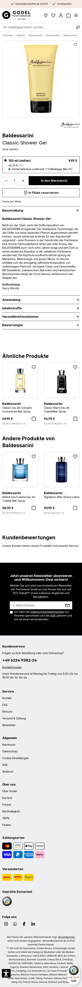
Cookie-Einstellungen (15, 758)
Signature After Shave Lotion (62, 495)
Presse (6, 804)
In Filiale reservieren (41, 192)
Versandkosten (66, 937)
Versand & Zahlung (14, 718)
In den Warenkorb (54, 181)
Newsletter (9, 725)
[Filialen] (46, 15)
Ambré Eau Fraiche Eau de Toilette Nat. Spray (20, 496)
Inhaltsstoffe (12, 308)
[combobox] (37, 27)
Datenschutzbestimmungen (47, 611)
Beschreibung (12, 210)
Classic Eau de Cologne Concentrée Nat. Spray (20, 407)
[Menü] (76, 15)
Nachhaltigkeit (11, 811)
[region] (41, 79)
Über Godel (9, 791)
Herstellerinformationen (20, 316)
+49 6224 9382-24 (19, 660)
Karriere (7, 797)
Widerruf (7, 771)
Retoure (7, 711)
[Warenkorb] (68, 15)
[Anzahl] (15, 180)
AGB (53, 615)
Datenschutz (10, 751)
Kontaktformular (12, 667)
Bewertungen (12, 325)
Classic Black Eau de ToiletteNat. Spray (62, 407)
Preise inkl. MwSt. (12, 201)
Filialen (6, 824)
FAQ (4, 704)
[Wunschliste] (53, 15)
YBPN (5, 818)
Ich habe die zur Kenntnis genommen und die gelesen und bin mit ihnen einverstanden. (43, 615)
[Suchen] (77, 27)
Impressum (8, 744)
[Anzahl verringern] (6, 180)
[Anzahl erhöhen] (23, 180)
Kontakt (6, 698)
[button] (6, 973)
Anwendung (11, 300)
